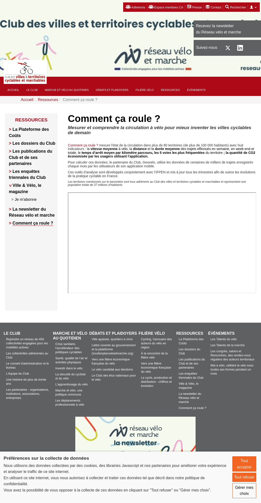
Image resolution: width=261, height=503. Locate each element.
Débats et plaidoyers (112, 89)
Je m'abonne (26, 199)
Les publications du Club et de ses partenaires (30, 157)
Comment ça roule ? (33, 223)
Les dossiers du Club (34, 143)
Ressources (170, 89)
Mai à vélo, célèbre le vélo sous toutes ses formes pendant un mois (232, 369)
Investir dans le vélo (69, 368)
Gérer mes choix (244, 490)
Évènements (196, 89)
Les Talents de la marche (227, 345)
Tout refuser (244, 477)
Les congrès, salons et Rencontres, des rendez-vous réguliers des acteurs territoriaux (232, 355)
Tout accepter (244, 464)
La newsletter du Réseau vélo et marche (190, 398)
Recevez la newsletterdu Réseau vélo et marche (218, 29)
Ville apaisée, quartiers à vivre (112, 339)
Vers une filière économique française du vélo (156, 367)
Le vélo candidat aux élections (112, 369)
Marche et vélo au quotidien (67, 89)
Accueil (13, 89)
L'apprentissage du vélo (71, 384)
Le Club (32, 89)
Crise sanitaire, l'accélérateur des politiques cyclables (68, 348)
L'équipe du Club (17, 373)
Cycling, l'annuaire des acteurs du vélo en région (156, 343)
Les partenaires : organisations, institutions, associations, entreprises (27, 394)
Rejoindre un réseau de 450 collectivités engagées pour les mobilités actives (27, 343)
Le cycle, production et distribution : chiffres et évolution (156, 382)
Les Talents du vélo (223, 339)
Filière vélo (145, 89)
